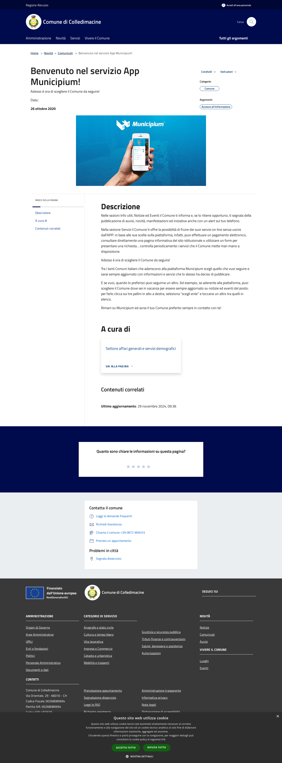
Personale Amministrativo (43, 662)
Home (34, 53)
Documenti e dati (37, 669)
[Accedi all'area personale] (236, 5)
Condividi (209, 72)
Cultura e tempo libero (99, 634)
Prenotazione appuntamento (103, 690)
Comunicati (65, 53)
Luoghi (204, 661)
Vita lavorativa (93, 641)
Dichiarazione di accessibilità (161, 711)
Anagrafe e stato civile (99, 627)
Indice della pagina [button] (46, 200)
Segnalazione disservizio (100, 697)
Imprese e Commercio (98, 648)
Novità (48, 53)
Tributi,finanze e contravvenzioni (163, 639)
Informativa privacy (155, 697)
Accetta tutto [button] (126, 747)
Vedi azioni (229, 72)
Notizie (204, 627)
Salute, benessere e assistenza (162, 646)
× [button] (277, 716)
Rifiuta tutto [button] (156, 747)
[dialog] (141, 737)
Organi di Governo (38, 627)
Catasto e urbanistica (98, 655)
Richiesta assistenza (97, 711)
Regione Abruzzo (37, 5)
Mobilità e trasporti (96, 662)
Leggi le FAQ (92, 704)
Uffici (29, 641)
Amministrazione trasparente (161, 690)
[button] (141, 756)
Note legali (149, 704)
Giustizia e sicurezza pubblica (161, 632)
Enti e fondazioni (37, 648)
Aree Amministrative (40, 634)
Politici (30, 655)
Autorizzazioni (151, 653)
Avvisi (204, 641)
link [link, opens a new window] (163, 739)
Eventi (204, 668)
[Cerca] (251, 21)
